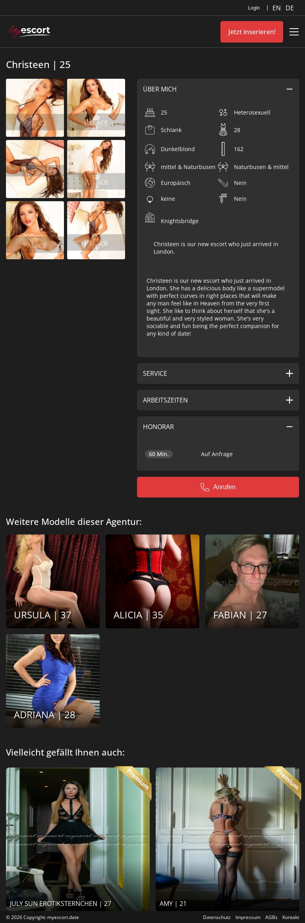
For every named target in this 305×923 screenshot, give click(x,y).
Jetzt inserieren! (252, 31)
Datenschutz (217, 917)
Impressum (248, 917)
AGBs (271, 917)
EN (277, 8)
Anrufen (218, 487)
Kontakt (290, 917)
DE (290, 8)
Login (254, 8)
